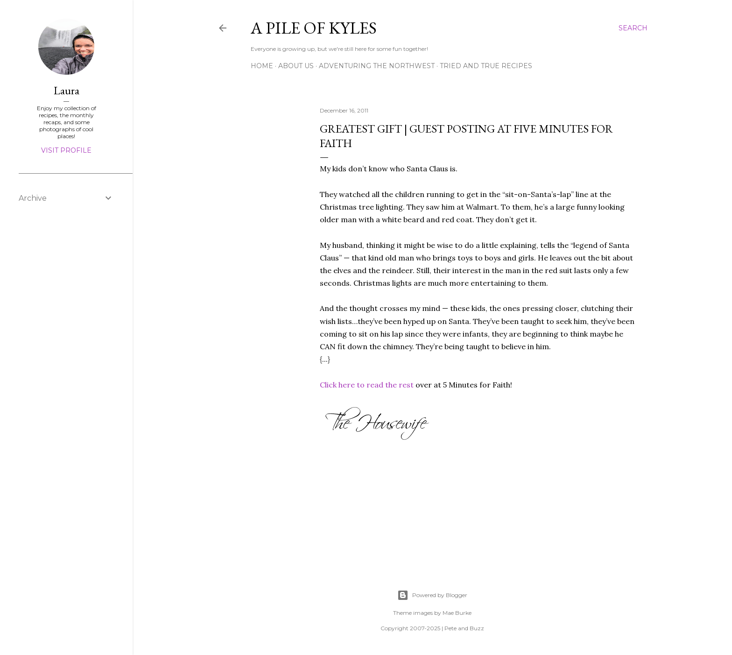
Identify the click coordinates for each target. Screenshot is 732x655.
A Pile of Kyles (314, 28)
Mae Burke (457, 612)
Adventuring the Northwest (377, 66)
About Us (296, 66)
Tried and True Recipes (486, 66)
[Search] (633, 28)
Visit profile (66, 150)
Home (262, 66)
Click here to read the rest (367, 384)
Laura (66, 90)
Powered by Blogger (432, 595)
